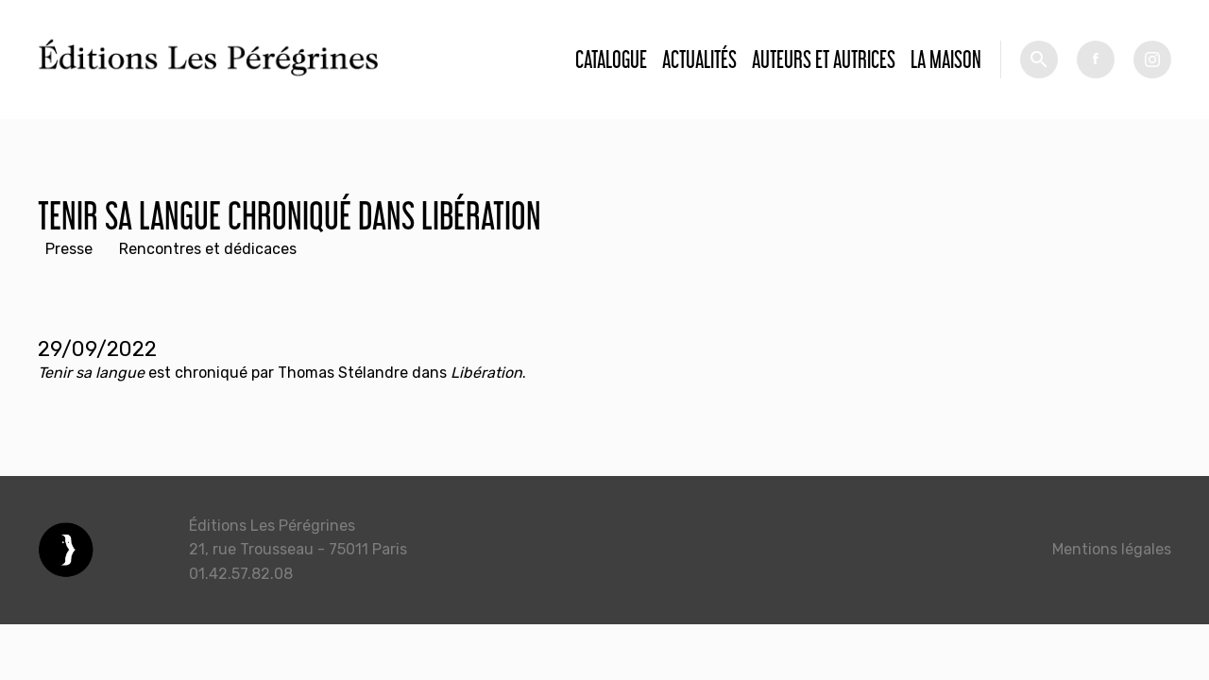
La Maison (946, 59)
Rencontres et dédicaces (208, 249)
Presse (69, 249)
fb (1096, 59)
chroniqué (211, 373)
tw (1152, 59)
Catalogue (611, 59)
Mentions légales (1111, 549)
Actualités (699, 59)
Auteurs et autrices (823, 59)
